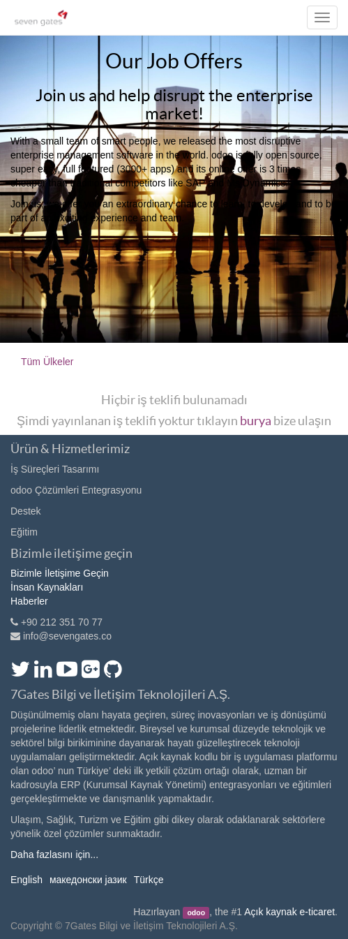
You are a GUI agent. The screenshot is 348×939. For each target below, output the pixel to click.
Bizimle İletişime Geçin (59, 573)
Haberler (29, 601)
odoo (196, 912)
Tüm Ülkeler (47, 361)
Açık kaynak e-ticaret (289, 911)
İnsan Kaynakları (46, 587)
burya (255, 420)
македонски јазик (88, 879)
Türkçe (149, 879)
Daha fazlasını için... (54, 854)
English (26, 879)
